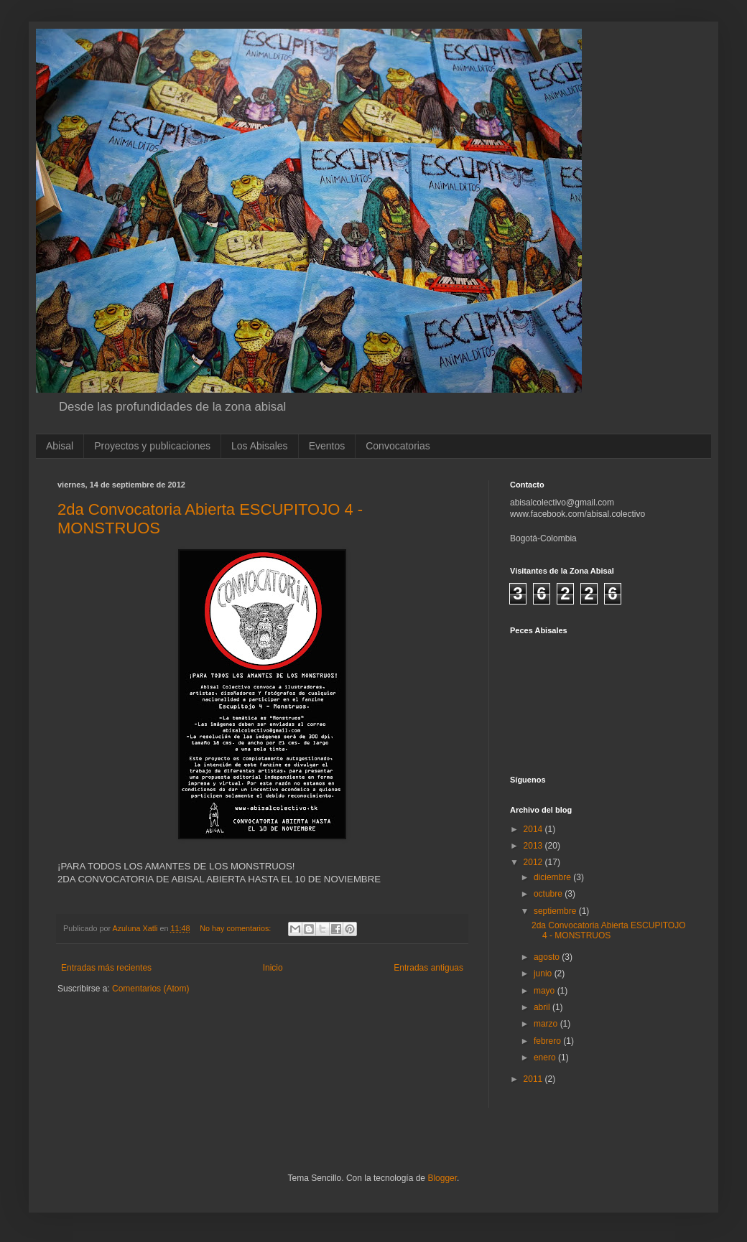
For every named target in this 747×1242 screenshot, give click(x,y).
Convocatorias (398, 446)
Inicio (273, 968)
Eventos (327, 446)
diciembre (553, 877)
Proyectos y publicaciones (152, 446)
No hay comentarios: (236, 928)
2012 (534, 862)
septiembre (556, 911)
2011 (534, 1079)
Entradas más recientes (106, 968)
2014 (534, 829)
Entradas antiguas (428, 968)
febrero (548, 1041)
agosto (548, 957)
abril (543, 1007)
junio (544, 973)
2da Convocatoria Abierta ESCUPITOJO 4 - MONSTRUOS (609, 930)
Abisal (59, 446)
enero (546, 1057)
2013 (534, 846)
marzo (547, 1024)
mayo (545, 991)
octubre (549, 894)
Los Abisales (259, 446)
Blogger (442, 1178)
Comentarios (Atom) (150, 989)
